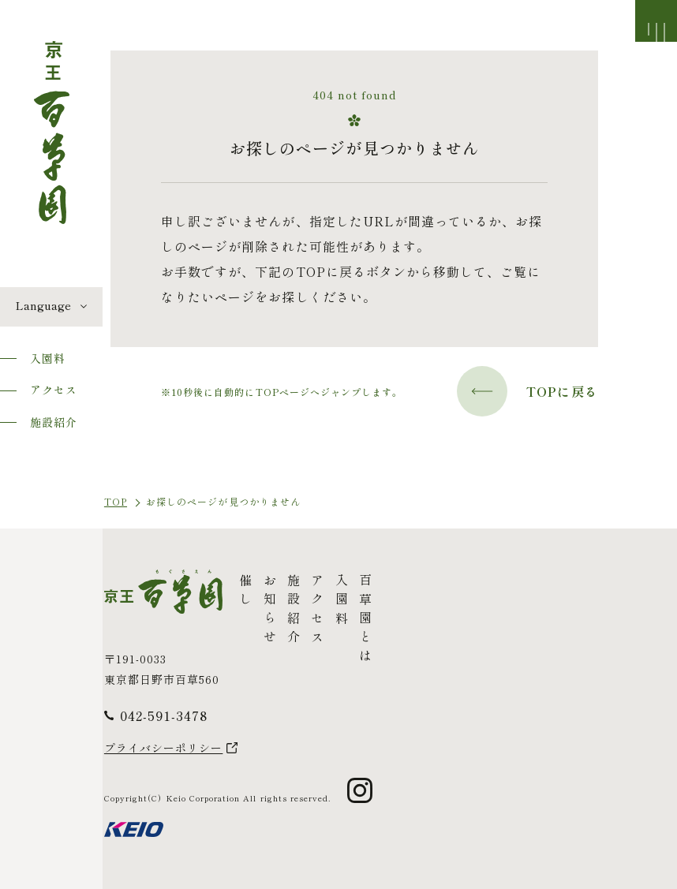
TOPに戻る (527, 391)
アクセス (53, 389)
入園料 (47, 358)
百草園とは (365, 620)
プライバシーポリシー (163, 747)
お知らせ (269, 611)
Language (43, 305)
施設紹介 (53, 422)
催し (245, 592)
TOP (115, 501)
